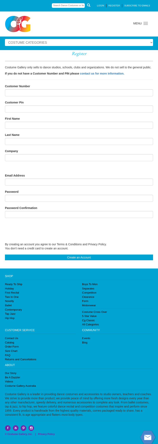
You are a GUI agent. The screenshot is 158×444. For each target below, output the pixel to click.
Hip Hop (10, 318)
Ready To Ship (13, 284)
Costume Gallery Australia (20, 385)
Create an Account (79, 257)
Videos (9, 381)
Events (86, 338)
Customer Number (17, 86)
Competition (89, 292)
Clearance (88, 296)
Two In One (12, 296)
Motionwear (89, 305)
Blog (84, 342)
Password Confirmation (21, 208)
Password (12, 191)
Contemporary (13, 309)
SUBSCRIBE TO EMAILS (137, 5)
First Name (12, 118)
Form (85, 301)
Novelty (9, 301)
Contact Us (11, 338)
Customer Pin (14, 102)
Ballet (8, 305)
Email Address (15, 175)
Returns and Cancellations (20, 359)
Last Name (12, 135)
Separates (88, 288)
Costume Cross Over (94, 311)
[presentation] (36, 230)
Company (11, 151)
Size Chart (11, 350)
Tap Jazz (10, 313)
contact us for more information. (102, 73)
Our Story (10, 373)
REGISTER (114, 5)
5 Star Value (89, 316)
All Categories (90, 324)
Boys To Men (90, 284)
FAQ (7, 355)
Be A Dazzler (12, 377)
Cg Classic (88, 320)
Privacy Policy (46, 434)
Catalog (9, 342)
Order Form (12, 346)
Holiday (9, 288)
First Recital (12, 292)
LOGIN (100, 5)
